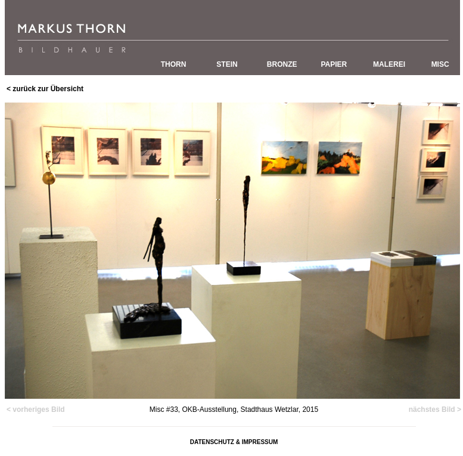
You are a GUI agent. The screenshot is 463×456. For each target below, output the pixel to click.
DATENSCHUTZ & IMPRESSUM (234, 442)
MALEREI (389, 64)
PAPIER (334, 64)
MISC (440, 64)
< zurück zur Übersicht (45, 89)
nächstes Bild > (435, 409)
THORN (174, 64)
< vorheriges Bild (36, 409)
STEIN (226, 64)
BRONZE (282, 64)
